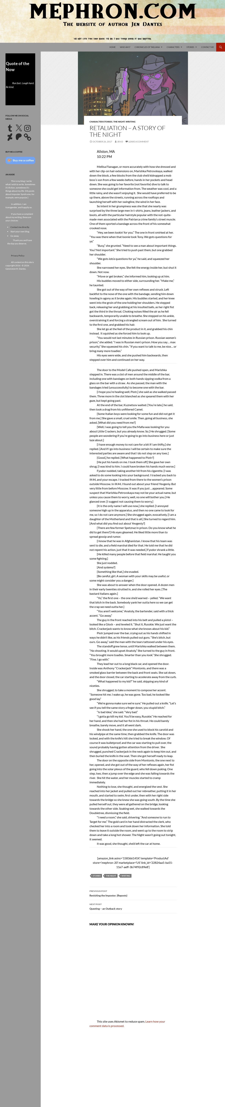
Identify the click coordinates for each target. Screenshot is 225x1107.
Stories (190, 47)
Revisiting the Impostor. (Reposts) (132, 893)
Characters (173, 47)
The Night (119, 121)
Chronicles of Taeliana (147, 47)
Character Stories (100, 121)
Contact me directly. (20, 227)
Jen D (120, 141)
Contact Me (207, 47)
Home (112, 47)
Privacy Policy (17, 255)
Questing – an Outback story (132, 906)
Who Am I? (125, 47)
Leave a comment (139, 141)
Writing (131, 121)
